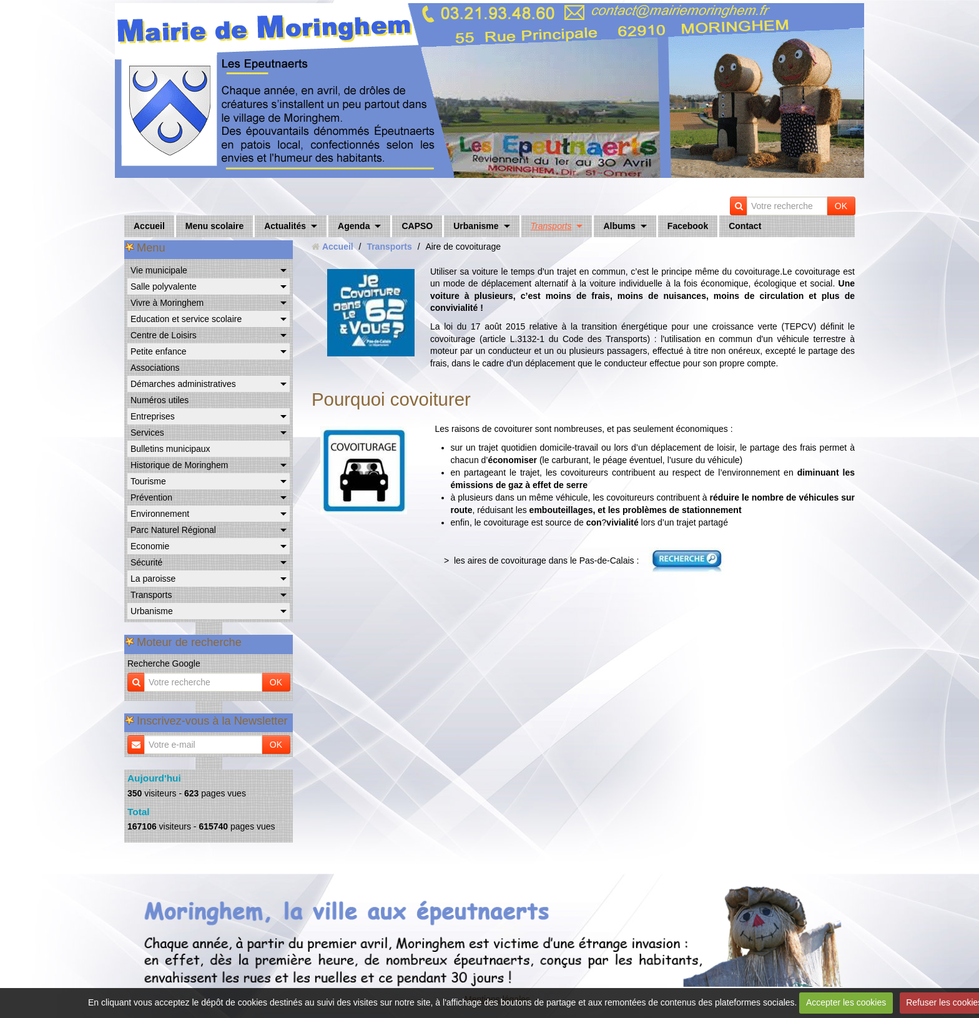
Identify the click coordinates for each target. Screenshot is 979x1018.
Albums (619, 226)
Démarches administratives (183, 384)
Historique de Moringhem (179, 465)
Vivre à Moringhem (167, 303)
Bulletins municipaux (170, 449)
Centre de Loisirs (163, 335)
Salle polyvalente (163, 286)
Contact (745, 226)
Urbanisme (475, 226)
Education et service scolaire (186, 319)
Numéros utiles (159, 400)
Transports (551, 226)
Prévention (151, 497)
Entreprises (152, 416)
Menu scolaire (214, 226)
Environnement (159, 514)
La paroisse (152, 579)
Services (147, 433)
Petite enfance (158, 351)
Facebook (687, 226)
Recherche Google (163, 663)
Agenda (354, 226)
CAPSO (417, 226)
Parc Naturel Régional (173, 530)
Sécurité (146, 562)
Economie (149, 546)
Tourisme (148, 481)
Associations (155, 368)
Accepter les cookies (846, 1002)
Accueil (149, 226)
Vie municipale (158, 270)
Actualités (285, 226)
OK (841, 206)
